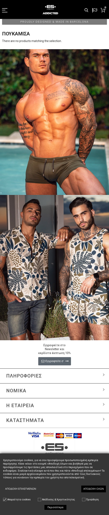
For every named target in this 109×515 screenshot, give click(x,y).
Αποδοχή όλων (93, 489)
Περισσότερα (55, 507)
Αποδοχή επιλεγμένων (20, 489)
